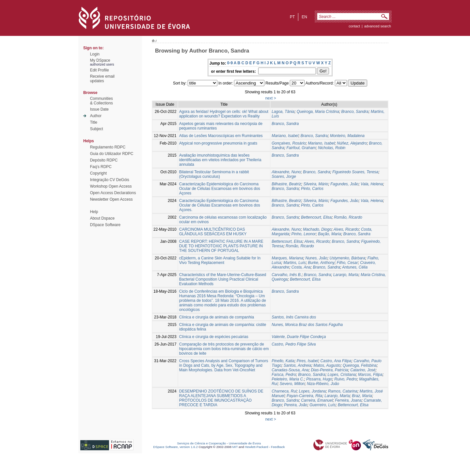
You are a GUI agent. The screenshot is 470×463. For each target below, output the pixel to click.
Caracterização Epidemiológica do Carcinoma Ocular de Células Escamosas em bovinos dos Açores (219, 188)
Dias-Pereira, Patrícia (329, 370)
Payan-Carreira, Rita (304, 396)
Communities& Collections (101, 100)
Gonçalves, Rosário (289, 143)
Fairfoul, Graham (301, 148)
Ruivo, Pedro (345, 379)
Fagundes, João (344, 184)
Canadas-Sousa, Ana (290, 370)
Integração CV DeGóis (109, 179)
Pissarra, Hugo (319, 379)
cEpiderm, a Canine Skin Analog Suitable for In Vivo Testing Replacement (219, 260)
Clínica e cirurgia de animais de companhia (216, 317)
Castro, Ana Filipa (336, 361)
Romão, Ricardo (348, 217)
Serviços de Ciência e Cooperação (201, 443)
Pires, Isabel (307, 361)
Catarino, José (362, 370)
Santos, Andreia (297, 365)
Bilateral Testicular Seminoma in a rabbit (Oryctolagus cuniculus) (214, 174)
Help (94, 211)
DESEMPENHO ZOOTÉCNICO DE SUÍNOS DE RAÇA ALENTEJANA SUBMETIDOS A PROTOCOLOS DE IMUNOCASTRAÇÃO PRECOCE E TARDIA (221, 398)
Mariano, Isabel (285, 135)
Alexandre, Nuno (286, 172)
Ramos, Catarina (342, 391)
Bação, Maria (329, 234)
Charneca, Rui (284, 391)
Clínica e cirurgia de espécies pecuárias (213, 336)
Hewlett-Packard (256, 447)
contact (354, 26)
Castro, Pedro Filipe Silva (294, 344)
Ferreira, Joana (348, 400)
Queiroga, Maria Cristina (318, 111)
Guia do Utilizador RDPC (111, 153)
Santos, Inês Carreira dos (294, 317)
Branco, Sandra (354, 111)
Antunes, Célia (355, 267)
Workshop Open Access (111, 186)
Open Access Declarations (113, 193)
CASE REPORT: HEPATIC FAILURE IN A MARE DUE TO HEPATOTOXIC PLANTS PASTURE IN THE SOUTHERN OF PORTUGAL (221, 246)
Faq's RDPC (101, 166)
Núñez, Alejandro (352, 143)
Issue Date (99, 109)
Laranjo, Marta (345, 274)
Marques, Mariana (287, 258)
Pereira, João (295, 405)
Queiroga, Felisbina (360, 365)
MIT (235, 447)
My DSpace (100, 60)
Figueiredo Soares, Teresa (355, 172)
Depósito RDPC (104, 160)
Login (95, 54)
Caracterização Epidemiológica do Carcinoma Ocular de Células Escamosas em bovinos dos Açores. (219, 205)
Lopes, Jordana (312, 391)
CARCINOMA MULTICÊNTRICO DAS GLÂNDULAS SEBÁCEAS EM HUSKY (213, 231)
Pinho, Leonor (303, 234)
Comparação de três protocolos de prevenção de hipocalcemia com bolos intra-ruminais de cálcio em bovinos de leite (224, 349)
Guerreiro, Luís (322, 405)
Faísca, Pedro (284, 374)
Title (93, 122)
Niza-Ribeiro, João (323, 383)
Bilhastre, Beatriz (286, 184)
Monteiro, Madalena (347, 135)
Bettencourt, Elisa (316, 217)
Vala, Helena (372, 184)
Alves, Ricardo (346, 229)
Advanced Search (377, 26)
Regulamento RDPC (108, 147)
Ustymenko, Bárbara (347, 258)
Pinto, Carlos (312, 188)
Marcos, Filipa (370, 374)
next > (270, 98)
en (304, 17)
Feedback (278, 447)
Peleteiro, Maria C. (288, 379)
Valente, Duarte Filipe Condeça (299, 336)
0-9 (230, 63)
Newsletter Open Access (111, 199)
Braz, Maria (362, 396)
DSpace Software (105, 225)
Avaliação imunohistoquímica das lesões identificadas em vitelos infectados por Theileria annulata (220, 160)
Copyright (98, 173)
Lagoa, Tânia (283, 111)
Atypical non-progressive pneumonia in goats (218, 143)
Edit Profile (99, 70)
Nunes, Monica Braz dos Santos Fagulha (307, 324)
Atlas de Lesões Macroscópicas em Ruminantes (221, 135)
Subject (96, 129)
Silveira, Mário (316, 184)
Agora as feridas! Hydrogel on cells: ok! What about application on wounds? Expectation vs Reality (223, 113)
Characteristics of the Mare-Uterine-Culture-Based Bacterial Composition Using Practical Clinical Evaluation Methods (222, 279)
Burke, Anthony (321, 262)
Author (96, 116)
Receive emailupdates (102, 78)
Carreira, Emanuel (317, 400)
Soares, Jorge (284, 176)
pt (292, 17)
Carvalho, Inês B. (287, 274)
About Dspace (102, 218)
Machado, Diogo (317, 229)
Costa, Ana (301, 267)
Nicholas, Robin (331, 148)
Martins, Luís (294, 262)
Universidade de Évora (245, 443)
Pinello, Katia (283, 361)
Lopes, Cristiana (342, 374)
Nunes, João (316, 258)
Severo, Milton (292, 383)
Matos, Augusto (326, 365)
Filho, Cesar (347, 262)
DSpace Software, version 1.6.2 (175, 447)
